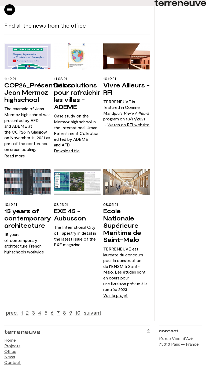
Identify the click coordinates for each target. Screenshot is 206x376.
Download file (67, 150)
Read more (14, 155)
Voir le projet (115, 295)
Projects (12, 345)
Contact (12, 362)
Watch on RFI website (128, 124)
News (9, 356)
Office (10, 351)
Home (10, 339)
